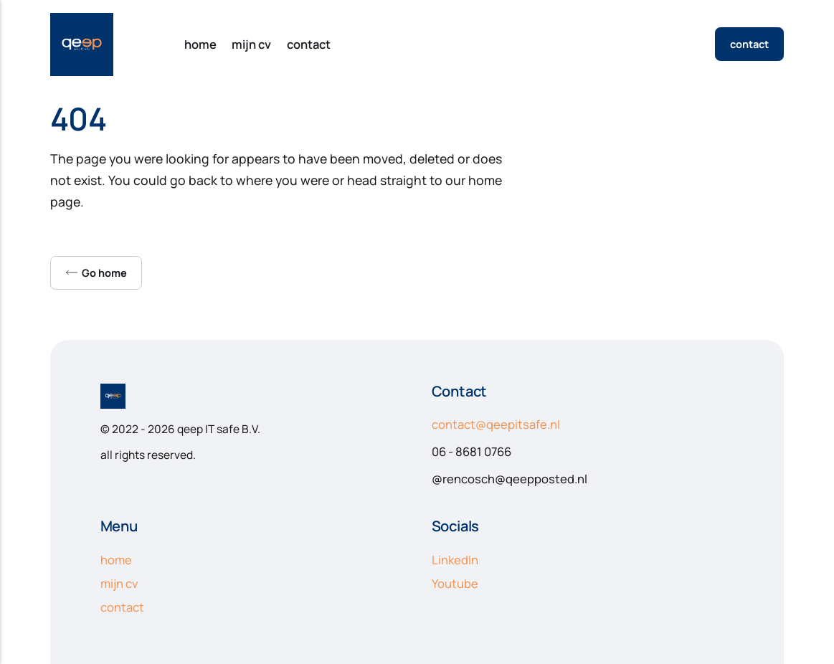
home (200, 44)
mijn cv (251, 44)
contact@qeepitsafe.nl (496, 424)
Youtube (455, 583)
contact (309, 44)
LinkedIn (455, 559)
